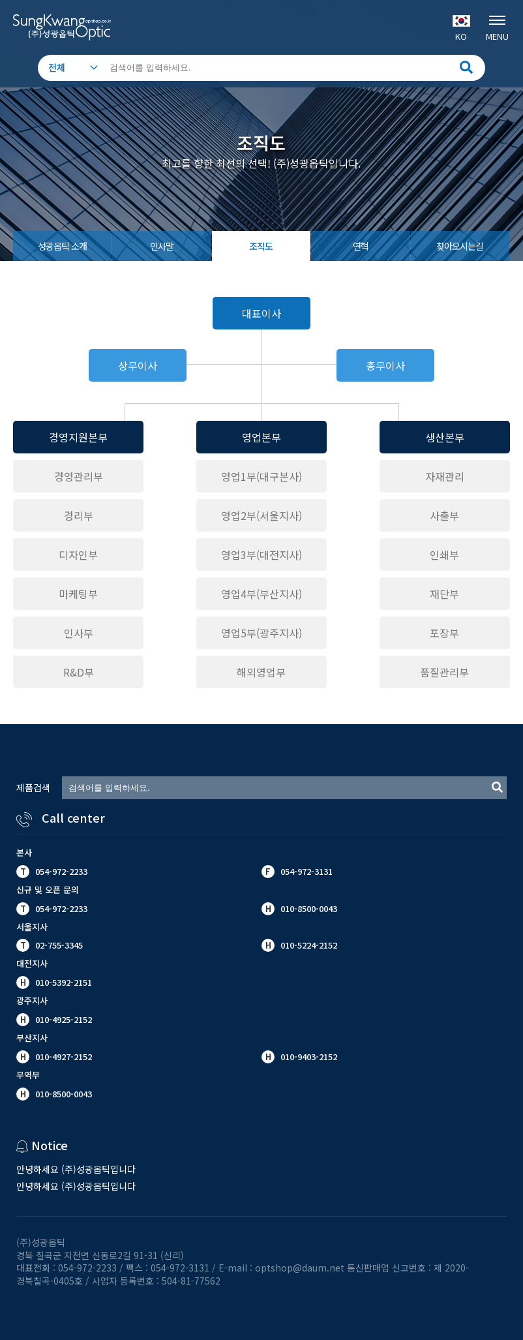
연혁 (360, 245)
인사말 (161, 245)
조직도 (261, 245)
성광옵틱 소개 (62, 245)
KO (461, 28)
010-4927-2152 (62, 1056)
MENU (497, 26)
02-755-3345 (59, 945)
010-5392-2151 (63, 982)
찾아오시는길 (459, 245)
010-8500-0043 (62, 1094)
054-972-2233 (61, 871)
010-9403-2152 (307, 1056)
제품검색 (33, 787)
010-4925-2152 (62, 1019)
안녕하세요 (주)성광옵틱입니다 (76, 1169)
